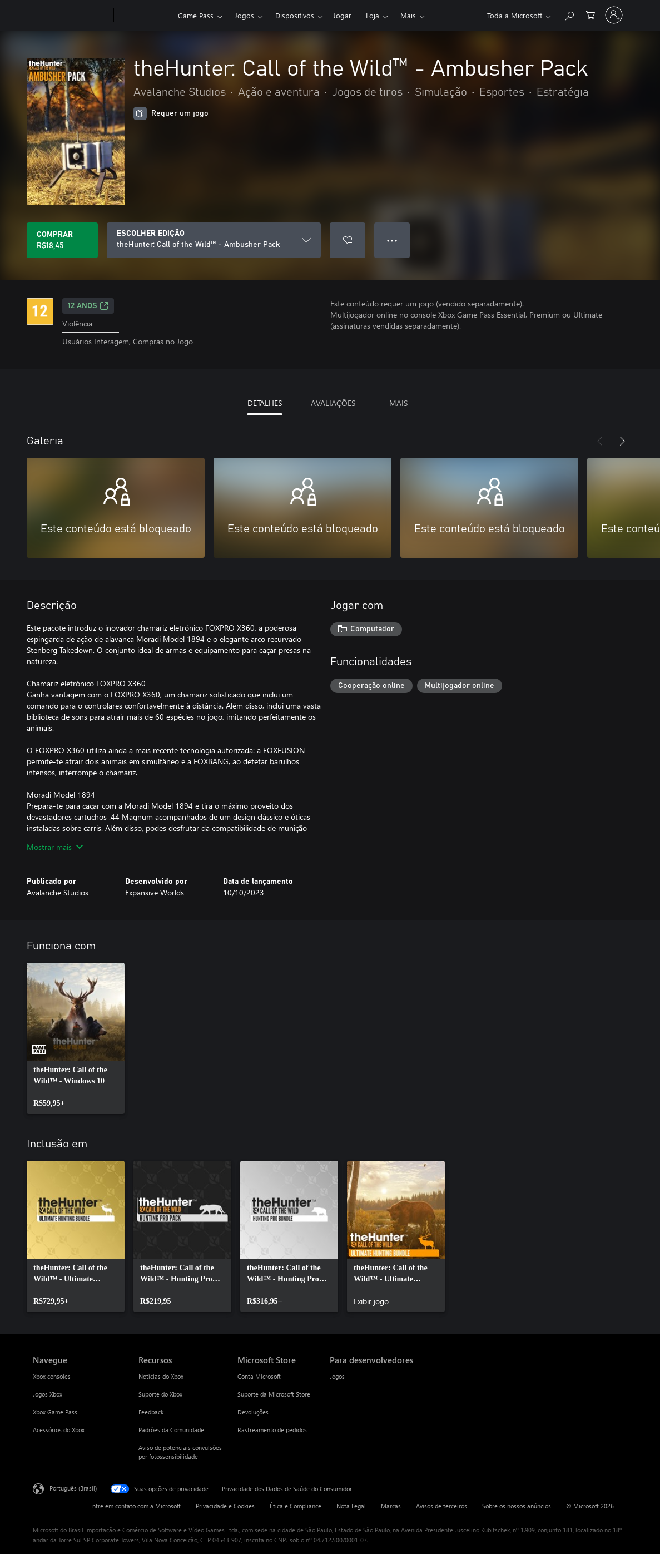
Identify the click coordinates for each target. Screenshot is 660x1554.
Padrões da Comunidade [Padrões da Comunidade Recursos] (171, 1429)
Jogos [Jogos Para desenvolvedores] (337, 1376)
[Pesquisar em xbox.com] (569, 14)
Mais (408, 15)
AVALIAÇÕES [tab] (333, 403)
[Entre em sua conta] (614, 15)
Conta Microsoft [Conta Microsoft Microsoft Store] (259, 1376)
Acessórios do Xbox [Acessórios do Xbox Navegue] (59, 1429)
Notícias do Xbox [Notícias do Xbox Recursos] (160, 1376)
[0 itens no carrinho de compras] (590, 14)
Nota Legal (351, 1506)
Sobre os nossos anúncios (516, 1506)
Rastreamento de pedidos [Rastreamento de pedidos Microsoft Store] (272, 1429)
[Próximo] (622, 441)
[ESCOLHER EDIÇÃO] (214, 240)
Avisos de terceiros (441, 1506)
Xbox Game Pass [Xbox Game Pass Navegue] (55, 1412)
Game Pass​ (196, 15)
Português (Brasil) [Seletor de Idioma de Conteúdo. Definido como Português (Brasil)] (73, 1487)
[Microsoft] (71, 16)
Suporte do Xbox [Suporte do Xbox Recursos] (160, 1394)
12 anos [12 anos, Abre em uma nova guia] (88, 305)
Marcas (391, 1506)
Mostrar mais (55, 847)
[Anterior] (600, 441)
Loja (372, 15)
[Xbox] (144, 16)
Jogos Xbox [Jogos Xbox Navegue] (47, 1394)
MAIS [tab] (398, 403)
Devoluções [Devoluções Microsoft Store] (253, 1412)
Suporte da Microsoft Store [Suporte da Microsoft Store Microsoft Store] (273, 1394)
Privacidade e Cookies (225, 1506)
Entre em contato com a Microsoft (135, 1506)
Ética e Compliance (295, 1506)
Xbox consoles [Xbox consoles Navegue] (52, 1376)
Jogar (342, 15)
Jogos (244, 15)
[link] (76, 1038)
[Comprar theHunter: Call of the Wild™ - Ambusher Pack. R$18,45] (62, 240)
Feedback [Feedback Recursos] (150, 1412)
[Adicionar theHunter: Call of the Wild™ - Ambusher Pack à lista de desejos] (347, 240)
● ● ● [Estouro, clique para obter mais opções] (392, 240)
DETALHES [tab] (264, 403)
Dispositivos (294, 15)
